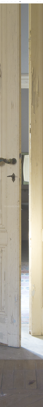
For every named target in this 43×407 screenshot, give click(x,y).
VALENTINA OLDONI (3, 1)
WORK (7, 1)
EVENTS (11, 1)
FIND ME (15, 1)
